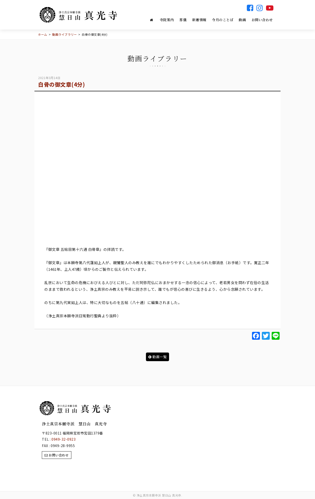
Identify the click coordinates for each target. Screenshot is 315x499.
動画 (242, 19)
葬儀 (183, 19)
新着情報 (199, 19)
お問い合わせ (262, 19)
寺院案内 (167, 19)
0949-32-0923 (63, 439)
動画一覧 (157, 356)
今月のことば (222, 19)
